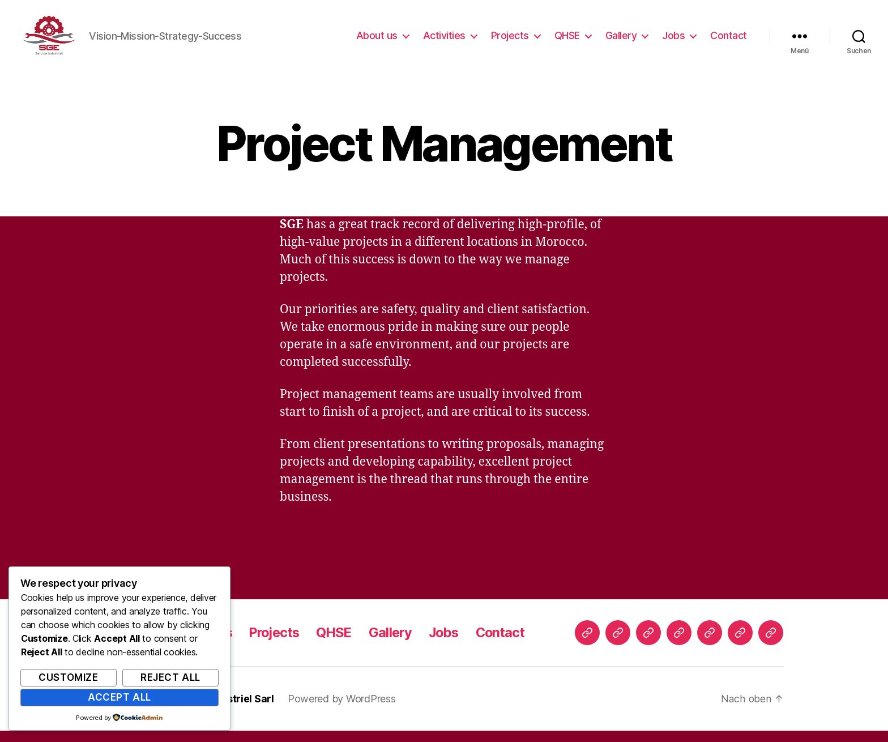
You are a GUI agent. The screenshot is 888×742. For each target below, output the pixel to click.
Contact (728, 41)
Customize (68, 677)
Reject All (170, 677)
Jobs (673, 41)
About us (377, 41)
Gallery (621, 41)
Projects (510, 41)
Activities (444, 41)
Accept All (119, 697)
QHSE (567, 41)
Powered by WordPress (342, 710)
